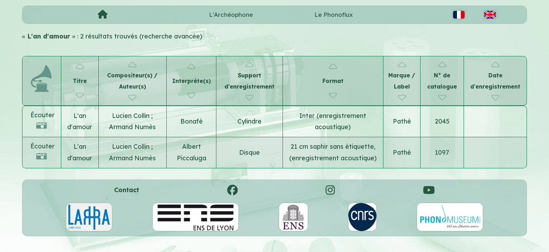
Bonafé (191, 121)
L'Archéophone (231, 14)
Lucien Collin (131, 116)
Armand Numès (132, 127)
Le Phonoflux (333, 14)
